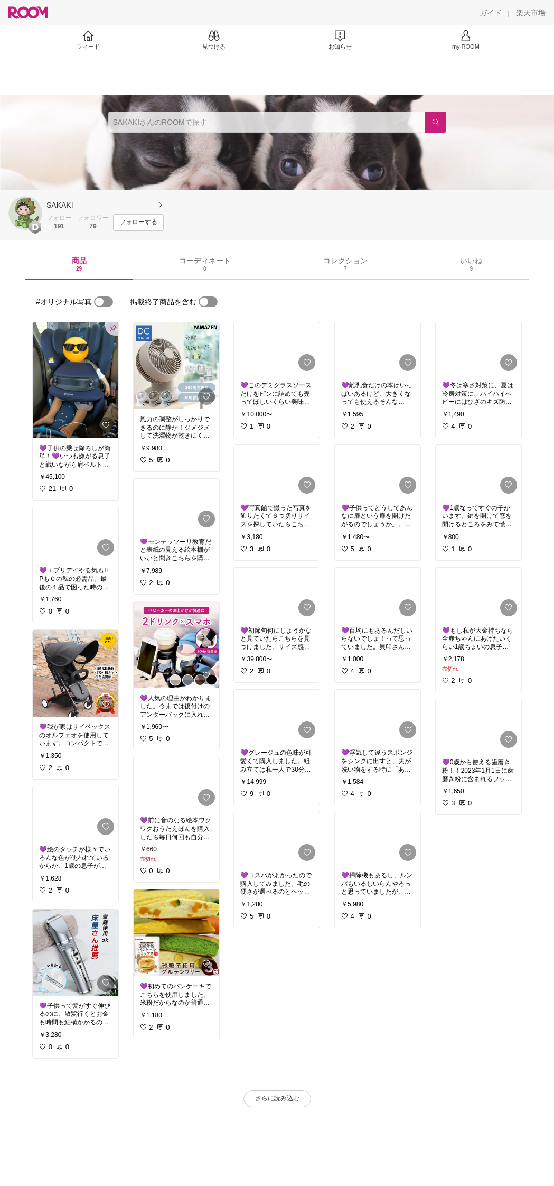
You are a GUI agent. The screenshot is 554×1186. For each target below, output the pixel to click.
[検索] (435, 122)
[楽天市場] (531, 12)
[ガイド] (491, 12)
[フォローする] (138, 222)
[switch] (103, 301)
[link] (75, 380)
